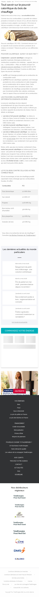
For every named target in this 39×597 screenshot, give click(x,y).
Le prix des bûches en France (18, 417)
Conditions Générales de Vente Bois (18, 571)
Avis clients (18, 457)
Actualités (18, 468)
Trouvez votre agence (19, 461)
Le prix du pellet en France (18, 414)
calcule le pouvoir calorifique (10, 67)
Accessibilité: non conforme (21, 587)
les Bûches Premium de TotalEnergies (22, 235)
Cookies (30, 581)
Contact (18, 464)
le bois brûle (11, 138)
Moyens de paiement (18, 436)
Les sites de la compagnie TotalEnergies (25, 584)
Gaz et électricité (18, 411)
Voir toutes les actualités (19, 322)
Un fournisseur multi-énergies (18, 445)
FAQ (18, 471)
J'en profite (19, 391)
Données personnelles (18, 578)
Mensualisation (18, 430)
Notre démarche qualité (18, 449)
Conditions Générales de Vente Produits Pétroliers (18, 575)
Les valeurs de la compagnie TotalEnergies (18, 452)
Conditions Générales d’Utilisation (13, 581)
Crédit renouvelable (19, 426)
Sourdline (19, 474)
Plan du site (5, 584)
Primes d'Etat (18, 433)
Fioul (18, 408)
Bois (18, 404)
